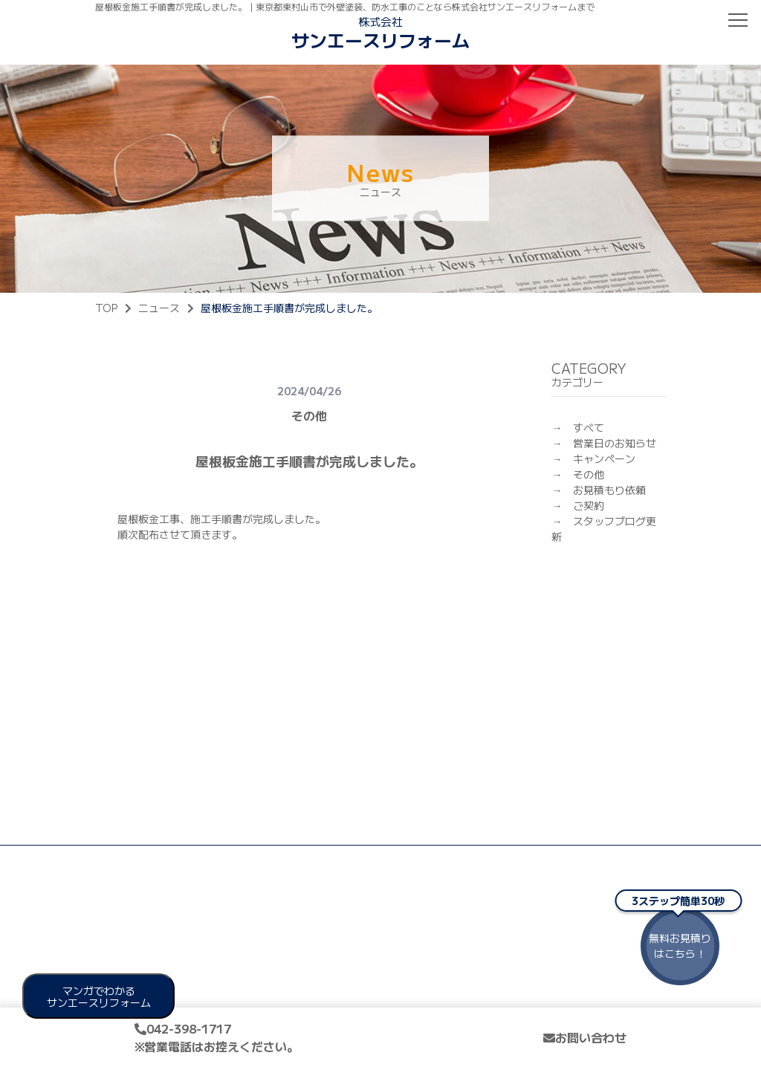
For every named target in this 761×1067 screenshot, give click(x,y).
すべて (588, 427)
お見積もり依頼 (609, 489)
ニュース (159, 307)
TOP (106, 307)
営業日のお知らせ (614, 442)
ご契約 (588, 505)
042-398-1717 (217, 1037)
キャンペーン (604, 458)
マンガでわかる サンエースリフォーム (99, 996)
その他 (588, 474)
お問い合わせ (584, 1037)
